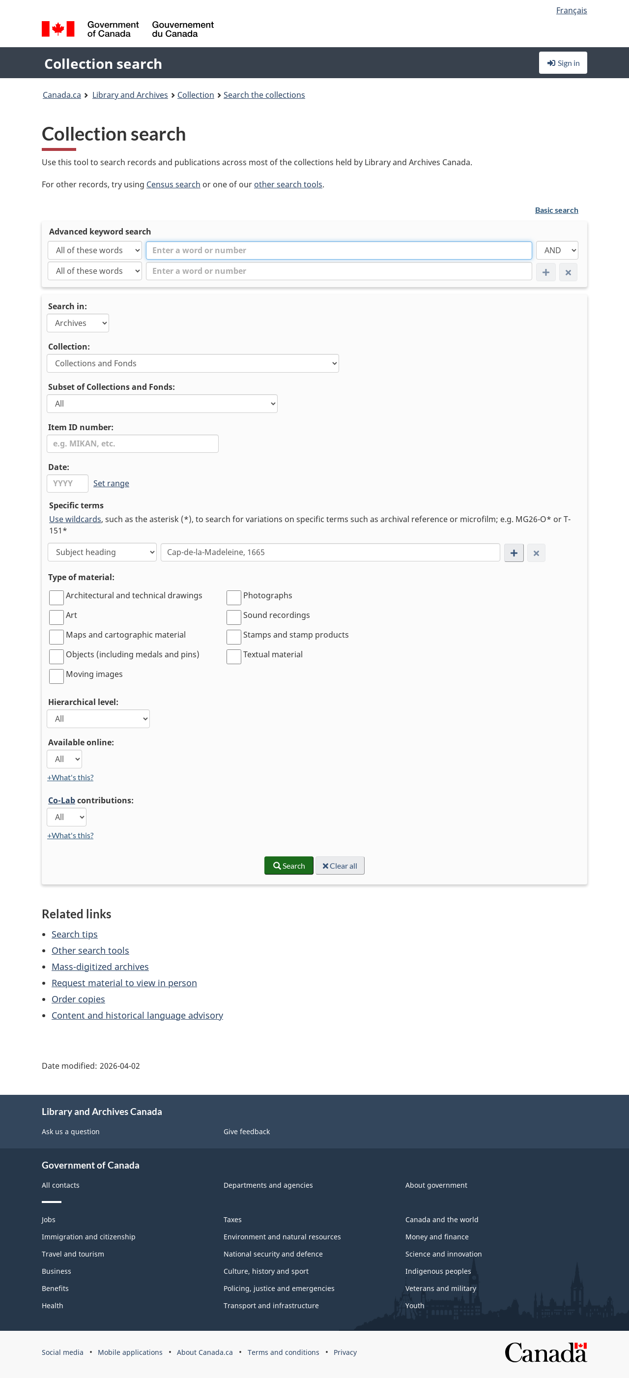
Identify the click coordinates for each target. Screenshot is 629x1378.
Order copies (78, 999)
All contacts (61, 1185)
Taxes (233, 1219)
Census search (173, 184)
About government (436, 1185)
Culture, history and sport (266, 1271)
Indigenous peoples (438, 1271)
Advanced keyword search (100, 231)
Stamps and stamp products (296, 634)
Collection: (69, 346)
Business (56, 1271)
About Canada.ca (205, 1352)
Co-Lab (61, 800)
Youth (415, 1305)
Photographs (267, 595)
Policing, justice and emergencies (279, 1288)
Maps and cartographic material (126, 634)
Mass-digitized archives (100, 966)
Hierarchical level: (83, 702)
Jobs (49, 1219)
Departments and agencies (268, 1185)
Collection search (103, 63)
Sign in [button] (563, 62)
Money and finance (437, 1236)
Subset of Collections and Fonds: (111, 386)
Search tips (75, 934)
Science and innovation (443, 1254)
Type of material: (81, 577)
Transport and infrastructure (271, 1305)
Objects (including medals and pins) (133, 654)
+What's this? (70, 777)
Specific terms (76, 505)
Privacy (345, 1352)
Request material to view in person (124, 983)
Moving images (94, 674)
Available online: (81, 742)
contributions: (91, 800)
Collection (195, 94)
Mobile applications (130, 1352)
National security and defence (273, 1254)
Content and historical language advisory (137, 1015)
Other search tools (90, 950)
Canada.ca (62, 94)
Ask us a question (71, 1131)
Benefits (55, 1288)
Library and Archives (130, 94)
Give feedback (247, 1131)
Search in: (67, 306)
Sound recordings (276, 615)
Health (52, 1305)
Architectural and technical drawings (134, 595)
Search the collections (264, 94)
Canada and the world (442, 1219)
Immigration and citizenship (89, 1236)
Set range (111, 483)
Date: (58, 467)
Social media (63, 1352)
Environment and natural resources (282, 1236)
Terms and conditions (283, 1352)
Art (71, 615)
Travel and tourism (73, 1254)
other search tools (288, 184)
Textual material (273, 654)
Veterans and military (440, 1288)
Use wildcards (75, 519)
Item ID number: (81, 427)
